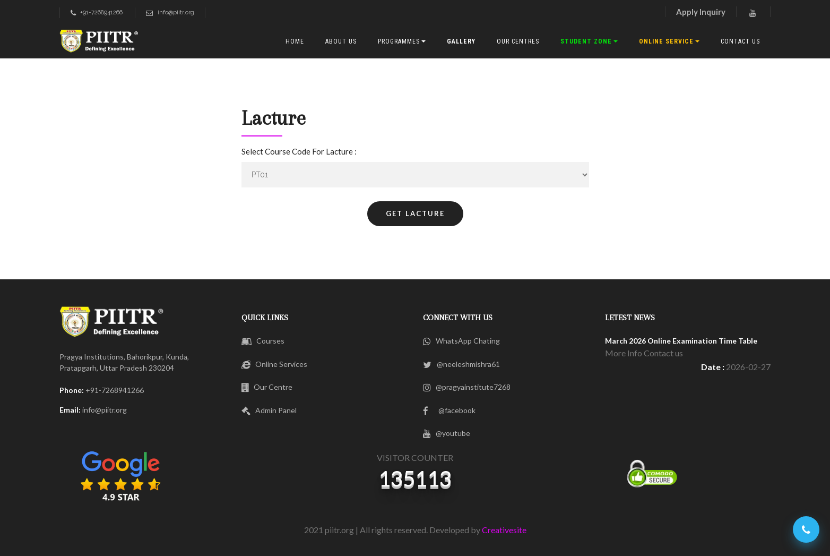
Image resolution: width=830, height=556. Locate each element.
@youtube (446, 433)
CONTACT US (740, 41)
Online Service (666, 41)
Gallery (461, 41)
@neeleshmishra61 (461, 364)
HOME (295, 41)
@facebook (449, 410)
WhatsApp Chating (461, 340)
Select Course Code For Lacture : (299, 151)
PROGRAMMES (399, 41)
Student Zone (586, 41)
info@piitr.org (170, 12)
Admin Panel (269, 410)
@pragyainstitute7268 (467, 386)
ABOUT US (341, 41)
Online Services (274, 364)
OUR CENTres (518, 41)
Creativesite (504, 530)
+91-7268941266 (97, 12)
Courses (263, 340)
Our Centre (267, 386)
